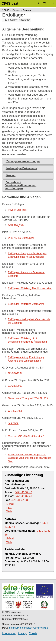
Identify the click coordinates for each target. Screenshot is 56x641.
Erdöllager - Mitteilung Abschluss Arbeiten (30, 288)
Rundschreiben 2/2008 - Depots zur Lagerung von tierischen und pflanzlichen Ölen (30, 458)
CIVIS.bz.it (9, 3)
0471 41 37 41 (23, 496)
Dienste (16, 10)
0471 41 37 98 (19, 499)
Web (9, 511)
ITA (45, 3)
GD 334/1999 (15, 373)
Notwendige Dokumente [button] (21, 168)
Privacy (22, 633)
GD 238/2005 (15, 386)
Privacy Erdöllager (17, 210)
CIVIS (6, 10)
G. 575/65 (13, 423)
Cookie (33, 633)
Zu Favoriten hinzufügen (16, 19)
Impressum (9, 633)
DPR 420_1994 (16, 225)
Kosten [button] (10, 175)
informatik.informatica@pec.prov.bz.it (28, 627)
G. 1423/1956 (15, 411)
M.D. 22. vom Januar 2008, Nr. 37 (26, 436)
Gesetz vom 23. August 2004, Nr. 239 (28, 398)
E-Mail (10, 503)
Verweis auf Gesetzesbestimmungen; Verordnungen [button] (20, 185)
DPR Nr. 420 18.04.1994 (21, 238)
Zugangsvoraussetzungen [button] (22, 161)
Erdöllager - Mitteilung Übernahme (26, 304)
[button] (39, 3)
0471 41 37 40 (23, 492)
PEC (9, 507)
